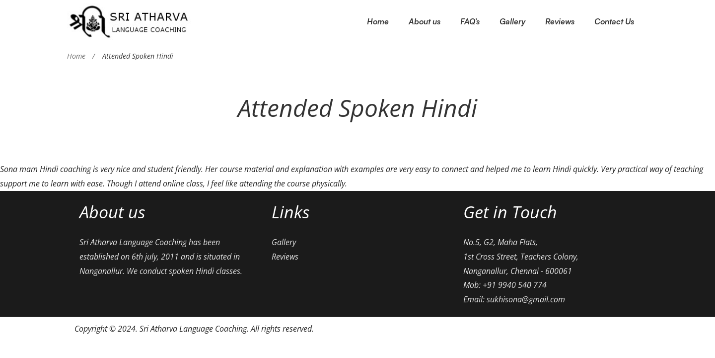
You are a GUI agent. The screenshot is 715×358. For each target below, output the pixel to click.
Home (76, 56)
